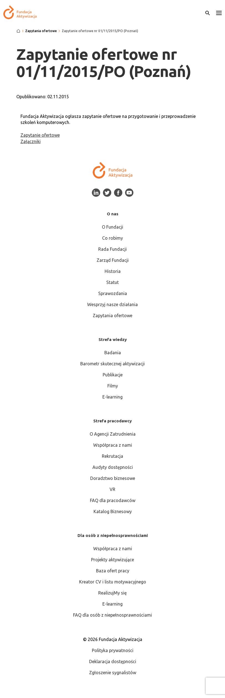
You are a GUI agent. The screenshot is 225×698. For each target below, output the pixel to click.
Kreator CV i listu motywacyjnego (112, 581)
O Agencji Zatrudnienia (113, 433)
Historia (113, 271)
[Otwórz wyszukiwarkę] (207, 12)
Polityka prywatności (112, 650)
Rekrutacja (112, 456)
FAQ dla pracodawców (112, 500)
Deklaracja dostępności (112, 661)
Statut (112, 282)
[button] (219, 12)
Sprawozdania (112, 293)
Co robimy (112, 238)
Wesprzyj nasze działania (112, 304)
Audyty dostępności (112, 467)
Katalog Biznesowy (113, 511)
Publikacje (113, 374)
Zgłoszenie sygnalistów (112, 672)
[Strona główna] (18, 31)
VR (112, 489)
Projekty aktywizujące (112, 559)
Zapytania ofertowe (112, 315)
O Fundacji (112, 226)
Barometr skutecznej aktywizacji (112, 363)
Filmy (112, 385)
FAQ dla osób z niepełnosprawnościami (112, 614)
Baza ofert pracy (112, 570)
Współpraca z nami (112, 445)
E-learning (112, 396)
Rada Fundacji (112, 249)
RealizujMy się (112, 592)
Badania (112, 352)
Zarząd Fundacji (113, 260)
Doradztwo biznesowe (112, 478)
